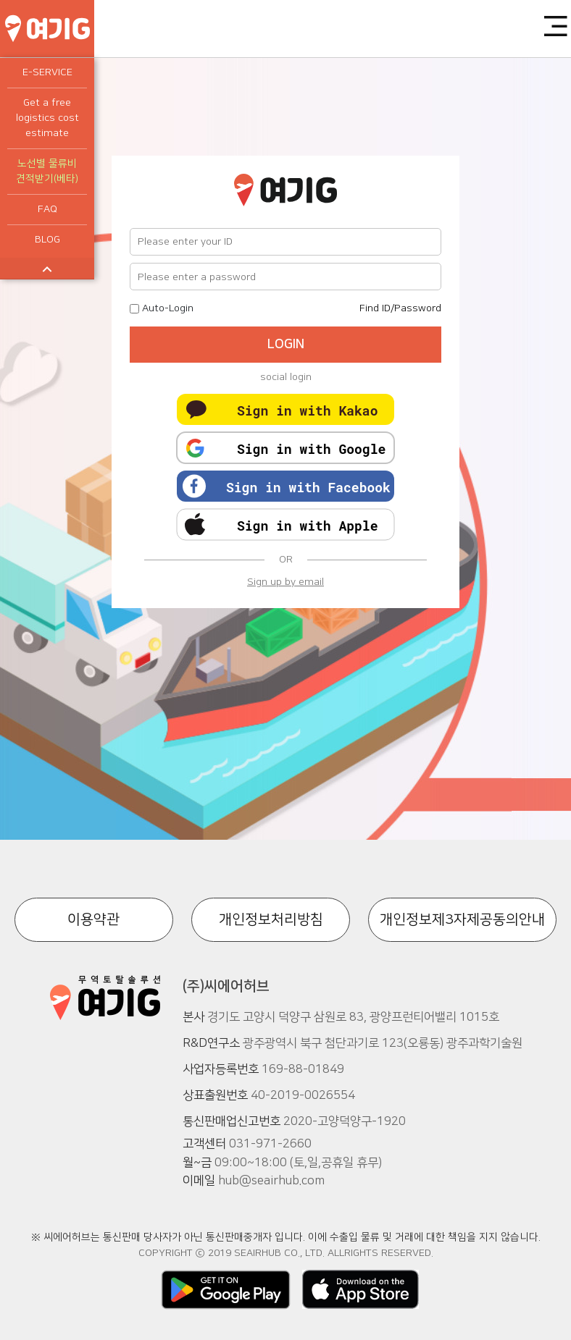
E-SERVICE (47, 72)
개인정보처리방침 (271, 919)
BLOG (47, 239)
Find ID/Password (400, 308)
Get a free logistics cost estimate (47, 118)
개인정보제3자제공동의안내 (462, 919)
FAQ (47, 209)
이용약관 (93, 919)
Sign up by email (285, 582)
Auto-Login (167, 308)
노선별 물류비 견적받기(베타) (47, 171)
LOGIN (285, 344)
